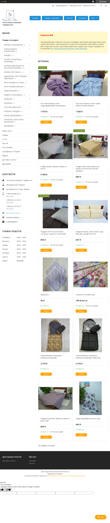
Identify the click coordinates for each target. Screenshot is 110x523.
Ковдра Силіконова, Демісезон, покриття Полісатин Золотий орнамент (88, 168)
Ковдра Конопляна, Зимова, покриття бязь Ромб (55, 419)
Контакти (82, 18)
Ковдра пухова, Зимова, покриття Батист (54, 167)
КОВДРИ (7, 55)
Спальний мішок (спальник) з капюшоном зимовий (51, 356)
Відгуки (5, 155)
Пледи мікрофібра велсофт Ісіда (88, 418)
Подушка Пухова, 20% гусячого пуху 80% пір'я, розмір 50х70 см (89, 233)
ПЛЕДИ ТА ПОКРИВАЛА (13, 95)
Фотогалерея (7, 147)
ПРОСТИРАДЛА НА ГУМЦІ (14, 82)
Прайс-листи (7, 131)
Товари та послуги (51, 18)
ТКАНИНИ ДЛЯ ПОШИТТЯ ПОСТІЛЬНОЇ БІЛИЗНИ (14, 67)
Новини (5, 135)
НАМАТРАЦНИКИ (10, 91)
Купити (46, 122)
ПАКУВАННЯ (8, 126)
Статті (4, 139)
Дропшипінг (6, 164)
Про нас (69, 18)
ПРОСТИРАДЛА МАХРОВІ (13, 87)
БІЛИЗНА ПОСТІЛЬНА (12, 72)
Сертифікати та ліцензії (11, 151)
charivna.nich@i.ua (12, 217)
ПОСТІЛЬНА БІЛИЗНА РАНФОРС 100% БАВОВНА (68, 48)
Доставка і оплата (9, 160)
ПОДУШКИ (8, 99)
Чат (101, 517)
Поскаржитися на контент (57, 476)
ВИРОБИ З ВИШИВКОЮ (13, 45)
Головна (35, 18)
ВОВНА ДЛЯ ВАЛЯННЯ (12, 115)
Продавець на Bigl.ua (55, 474)
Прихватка (45, 295)
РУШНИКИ (8, 103)
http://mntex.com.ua (13, 213)
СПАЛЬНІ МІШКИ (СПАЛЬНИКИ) (10, 50)
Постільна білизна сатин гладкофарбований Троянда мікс (53, 104)
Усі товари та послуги (46, 445)
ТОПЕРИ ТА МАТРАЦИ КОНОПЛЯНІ (12, 60)
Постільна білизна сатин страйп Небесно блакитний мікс (88, 104)
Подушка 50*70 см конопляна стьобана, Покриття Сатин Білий (53, 233)
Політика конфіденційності (77, 476)
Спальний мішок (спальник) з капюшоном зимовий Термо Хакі (88, 356)
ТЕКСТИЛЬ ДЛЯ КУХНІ (12, 107)
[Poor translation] (8, 490)
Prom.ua (66, 472)
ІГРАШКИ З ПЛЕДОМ (12, 111)
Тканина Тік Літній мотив (85, 295)
